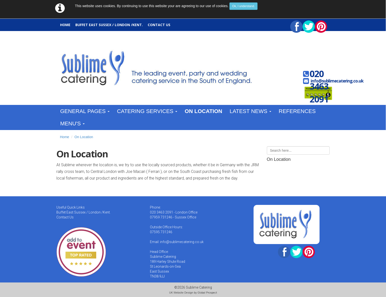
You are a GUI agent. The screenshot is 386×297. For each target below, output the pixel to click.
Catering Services (147, 111)
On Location (203, 111)
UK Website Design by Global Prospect (193, 292)
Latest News (250, 111)
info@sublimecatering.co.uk (337, 81)
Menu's (72, 123)
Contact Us (159, 24)
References (297, 111)
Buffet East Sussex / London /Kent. (109, 24)
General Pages (85, 111)
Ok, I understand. (243, 6)
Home (65, 24)
